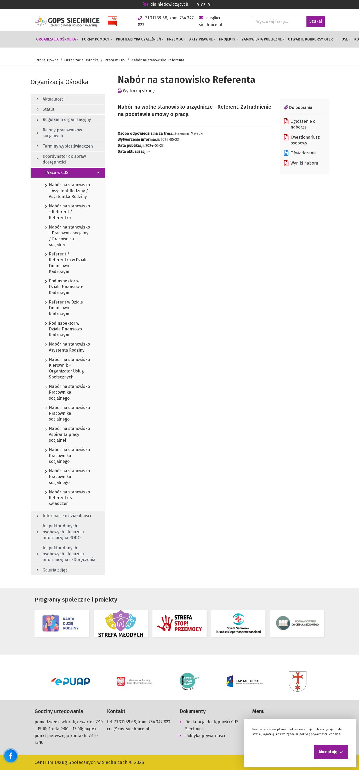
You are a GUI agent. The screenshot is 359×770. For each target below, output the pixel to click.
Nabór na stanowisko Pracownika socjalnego (67, 392)
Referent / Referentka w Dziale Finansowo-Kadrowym (66, 263)
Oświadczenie (300, 153)
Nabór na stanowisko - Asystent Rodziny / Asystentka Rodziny (67, 191)
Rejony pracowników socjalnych (59, 132)
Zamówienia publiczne (262, 39)
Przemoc (175, 39)
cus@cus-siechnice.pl (128, 728)
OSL (344, 39)
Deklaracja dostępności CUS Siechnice (211, 724)
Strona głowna (46, 60)
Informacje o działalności (64, 515)
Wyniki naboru (301, 163)
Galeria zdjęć (52, 570)
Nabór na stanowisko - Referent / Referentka (67, 212)
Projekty (227, 39)
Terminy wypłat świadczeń (65, 146)
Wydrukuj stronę (136, 90)
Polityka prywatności (205, 734)
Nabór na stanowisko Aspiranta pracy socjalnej (67, 434)
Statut (45, 109)
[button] (331, 752)
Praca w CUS (115, 60)
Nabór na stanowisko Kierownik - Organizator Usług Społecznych (67, 368)
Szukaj (315, 21)
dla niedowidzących (165, 4)
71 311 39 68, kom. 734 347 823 (142, 721)
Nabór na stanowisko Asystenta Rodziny (67, 347)
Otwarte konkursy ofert (311, 39)
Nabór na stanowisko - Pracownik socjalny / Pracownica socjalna (67, 236)
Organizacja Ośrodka (56, 39)
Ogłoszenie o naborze (299, 124)
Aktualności (51, 99)
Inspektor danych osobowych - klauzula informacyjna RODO (60, 531)
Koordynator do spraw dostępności (61, 159)
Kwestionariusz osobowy (302, 140)
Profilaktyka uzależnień (138, 39)
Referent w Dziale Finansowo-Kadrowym (64, 308)
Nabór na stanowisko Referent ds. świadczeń (67, 498)
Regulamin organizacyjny (64, 119)
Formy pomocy (95, 39)
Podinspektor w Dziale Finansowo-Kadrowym (64, 287)
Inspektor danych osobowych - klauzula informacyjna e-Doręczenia (66, 553)
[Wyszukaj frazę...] (279, 21)
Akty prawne (201, 39)
